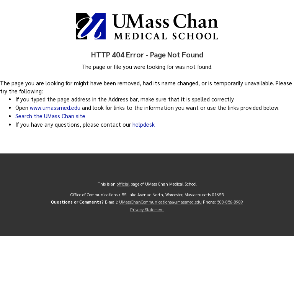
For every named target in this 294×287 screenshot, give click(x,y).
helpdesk (143, 124)
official (123, 184)
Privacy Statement (147, 209)
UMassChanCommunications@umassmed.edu (160, 202)
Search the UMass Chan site (50, 116)
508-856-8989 (230, 202)
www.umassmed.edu (55, 107)
